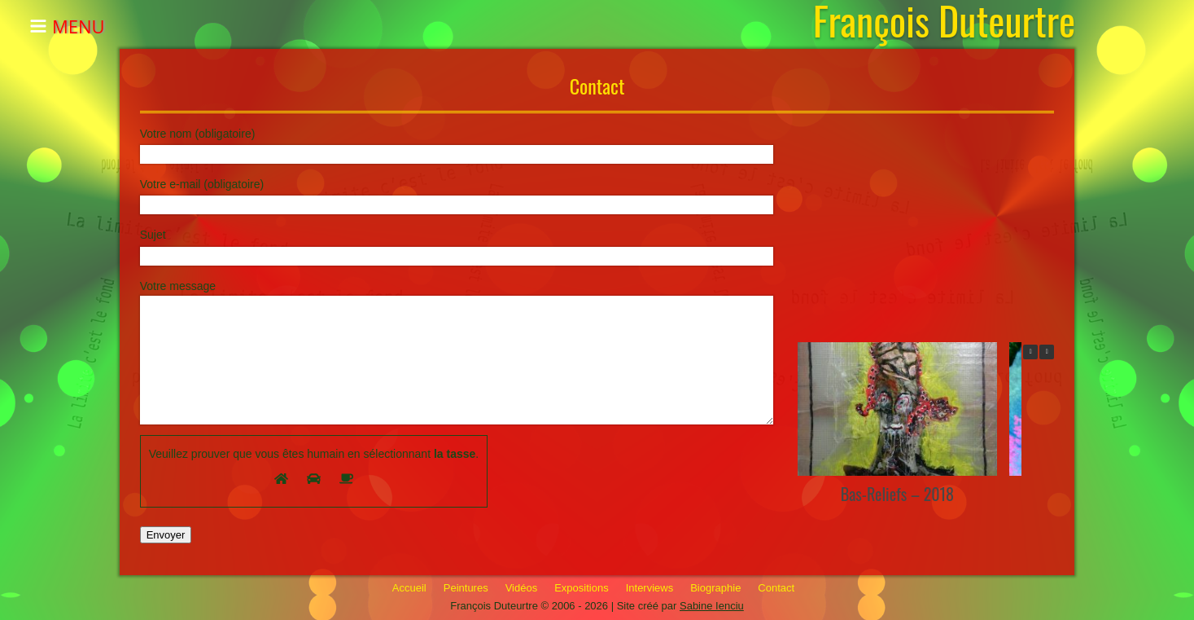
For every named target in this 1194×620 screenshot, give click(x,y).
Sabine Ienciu (712, 606)
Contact (776, 588)
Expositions (581, 588)
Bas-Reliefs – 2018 (896, 493)
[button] (1046, 352)
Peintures (466, 588)
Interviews (650, 588)
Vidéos (521, 588)
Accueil (409, 588)
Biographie (715, 588)
